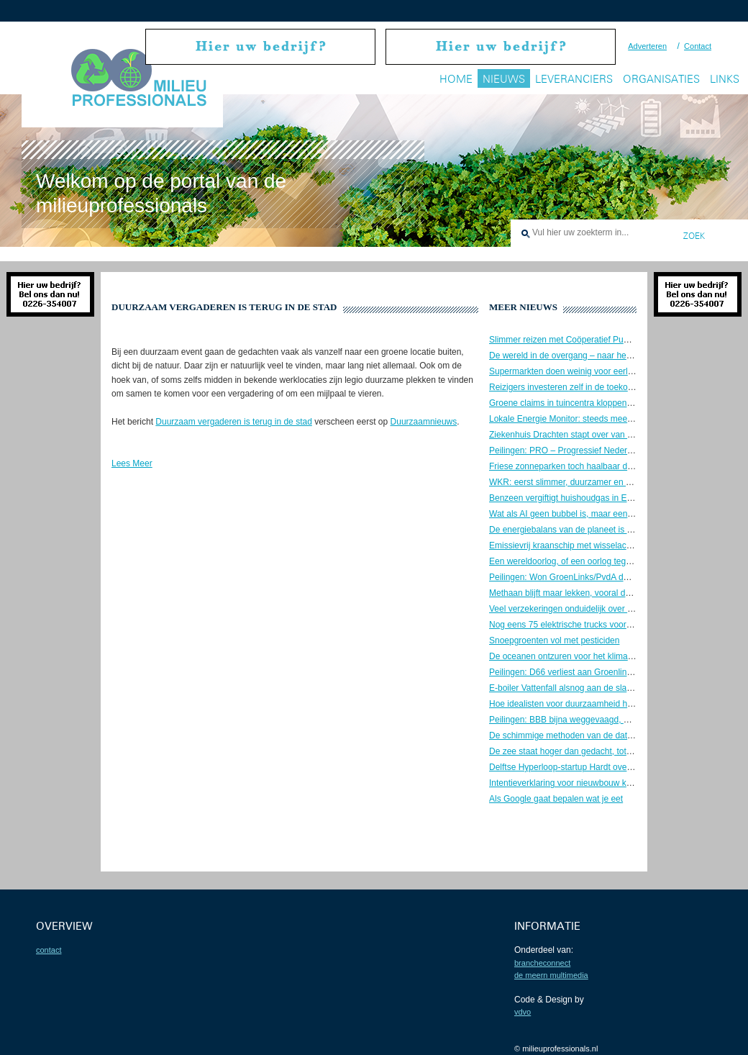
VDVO (522, 1012)
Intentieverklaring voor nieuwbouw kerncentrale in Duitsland (603, 783)
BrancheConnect (542, 963)
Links (724, 79)
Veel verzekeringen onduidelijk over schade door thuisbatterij (605, 609)
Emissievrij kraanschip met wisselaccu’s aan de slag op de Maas (612, 545)
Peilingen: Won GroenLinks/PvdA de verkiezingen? (586, 577)
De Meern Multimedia (551, 975)
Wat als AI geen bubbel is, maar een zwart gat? (579, 514)
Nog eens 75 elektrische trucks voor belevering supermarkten (606, 625)
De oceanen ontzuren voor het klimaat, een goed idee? (594, 656)
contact (48, 950)
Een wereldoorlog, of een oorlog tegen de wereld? (584, 561)
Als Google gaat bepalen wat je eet (556, 799)
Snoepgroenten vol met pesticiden (554, 640)
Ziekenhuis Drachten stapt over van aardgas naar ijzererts (600, 435)
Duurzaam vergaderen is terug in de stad (233, 422)
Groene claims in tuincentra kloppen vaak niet (576, 403)
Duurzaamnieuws (424, 422)
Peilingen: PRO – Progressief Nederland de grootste (589, 450)
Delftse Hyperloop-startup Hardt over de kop (573, 767)
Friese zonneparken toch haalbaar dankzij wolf (578, 466)
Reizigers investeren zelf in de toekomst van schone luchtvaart (608, 387)
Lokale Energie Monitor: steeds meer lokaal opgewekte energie (610, 419)
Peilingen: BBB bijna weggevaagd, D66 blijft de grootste (596, 720)
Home (456, 79)
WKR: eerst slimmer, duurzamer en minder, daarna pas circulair (610, 482)
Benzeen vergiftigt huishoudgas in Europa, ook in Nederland (604, 498)
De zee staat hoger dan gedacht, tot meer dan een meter (597, 751)
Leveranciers (574, 79)
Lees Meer (131, 463)
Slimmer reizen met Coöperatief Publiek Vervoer (581, 340)
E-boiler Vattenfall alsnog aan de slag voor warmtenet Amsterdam (614, 688)
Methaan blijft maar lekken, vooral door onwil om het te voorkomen (616, 593)
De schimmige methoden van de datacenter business (591, 735)
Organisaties (661, 79)
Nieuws (504, 79)
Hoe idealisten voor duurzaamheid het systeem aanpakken (601, 704)
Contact (697, 46)
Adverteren (647, 46)
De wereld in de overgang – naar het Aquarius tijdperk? (594, 355)
